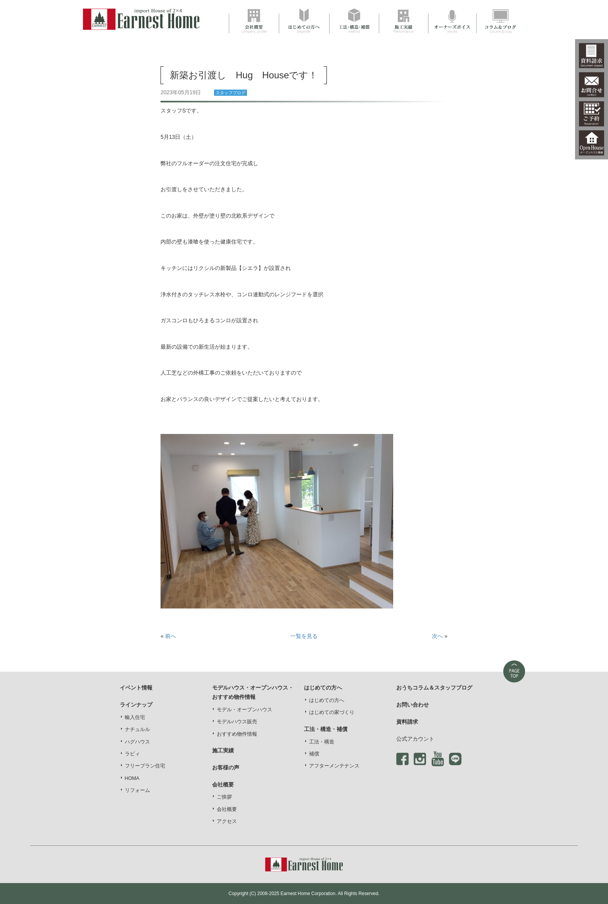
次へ (437, 636)
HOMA (132, 778)
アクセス (227, 821)
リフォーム (137, 790)
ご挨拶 (224, 797)
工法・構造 (321, 742)
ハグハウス (137, 742)
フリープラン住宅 (145, 766)
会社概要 (227, 809)
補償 (314, 754)
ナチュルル (137, 729)
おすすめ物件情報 (237, 734)
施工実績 (223, 750)
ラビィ (132, 754)
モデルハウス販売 (237, 721)
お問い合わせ (412, 705)
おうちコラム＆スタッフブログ (434, 687)
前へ (170, 636)
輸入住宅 (135, 717)
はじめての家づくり (331, 712)
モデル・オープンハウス (244, 709)
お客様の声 (225, 767)
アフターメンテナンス (334, 766)
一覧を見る (304, 636)
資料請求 (407, 722)
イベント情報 (136, 687)
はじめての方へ (326, 700)
